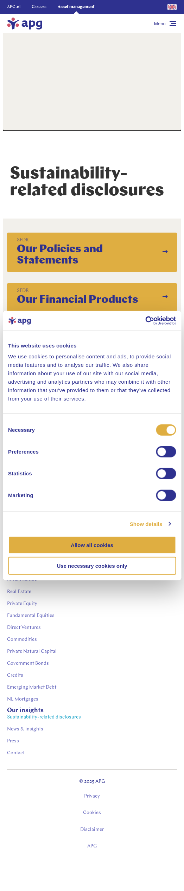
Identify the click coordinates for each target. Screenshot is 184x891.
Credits (15, 675)
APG (92, 846)
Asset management (76, 7)
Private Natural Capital (32, 651)
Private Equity (22, 603)
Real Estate (19, 591)
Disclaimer (92, 829)
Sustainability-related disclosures (44, 717)
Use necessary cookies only (92, 565)
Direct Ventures (24, 627)
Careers (39, 7)
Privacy (92, 796)
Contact (16, 753)
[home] (24, 23)
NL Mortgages (22, 699)
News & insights (25, 729)
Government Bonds (28, 663)
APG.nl (13, 7)
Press (13, 741)
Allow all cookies (92, 545)
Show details (146, 524)
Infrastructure (22, 580)
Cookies (92, 812)
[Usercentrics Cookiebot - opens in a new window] (145, 320)
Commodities (22, 639)
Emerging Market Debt (31, 687)
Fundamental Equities (31, 615)
